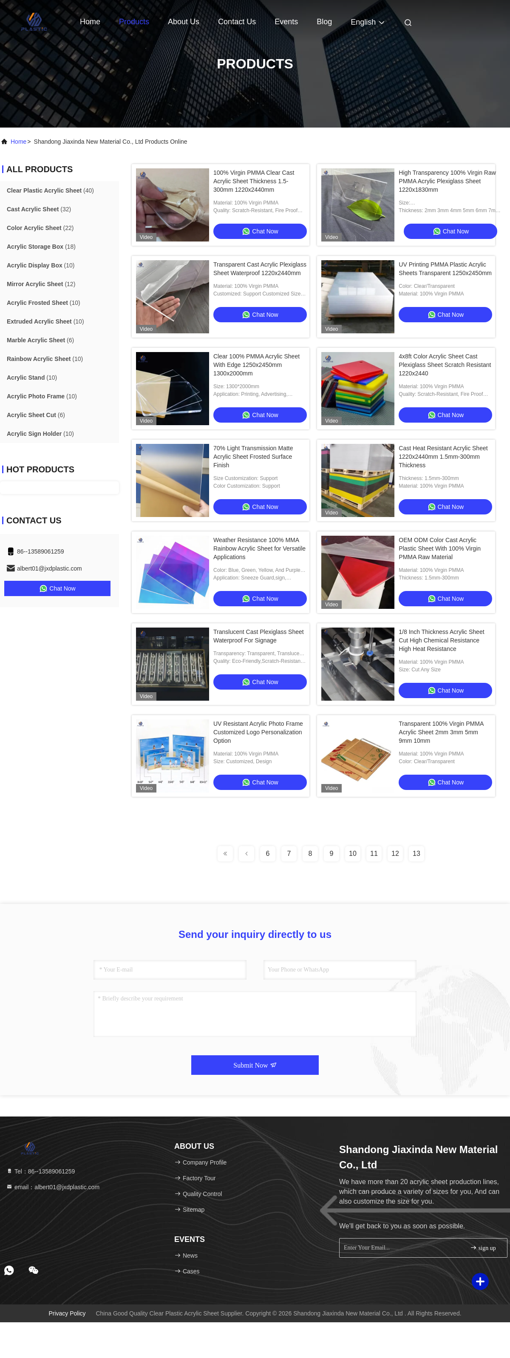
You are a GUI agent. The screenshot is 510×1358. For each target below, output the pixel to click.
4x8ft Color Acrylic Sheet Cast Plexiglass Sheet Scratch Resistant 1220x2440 (445, 365)
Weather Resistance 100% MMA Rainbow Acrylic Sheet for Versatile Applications (259, 548)
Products (134, 21)
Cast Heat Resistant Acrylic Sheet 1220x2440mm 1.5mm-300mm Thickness (443, 457)
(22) (40, 227)
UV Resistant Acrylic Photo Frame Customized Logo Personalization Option (258, 732)
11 (374, 853)
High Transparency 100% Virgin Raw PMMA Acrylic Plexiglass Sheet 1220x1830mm (447, 181)
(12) (41, 284)
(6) (40, 340)
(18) (41, 246)
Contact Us (237, 21)
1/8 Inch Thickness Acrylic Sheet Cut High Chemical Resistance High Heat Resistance (441, 640)
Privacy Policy (66, 1313)
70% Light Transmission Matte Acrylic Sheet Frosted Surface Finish (253, 457)
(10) (41, 265)
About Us (183, 21)
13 (416, 853)
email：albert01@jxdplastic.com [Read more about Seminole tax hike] (52, 1187)
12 (395, 853)
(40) (50, 190)
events (286, 21)
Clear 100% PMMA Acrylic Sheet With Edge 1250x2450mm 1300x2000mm (256, 365)
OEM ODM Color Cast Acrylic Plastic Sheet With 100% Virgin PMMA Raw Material (440, 548)
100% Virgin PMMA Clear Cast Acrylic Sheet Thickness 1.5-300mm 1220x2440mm (253, 181)
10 (353, 853)
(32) (39, 209)
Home (90, 21)
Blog (324, 21)
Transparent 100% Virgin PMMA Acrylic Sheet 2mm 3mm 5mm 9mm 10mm (441, 732)
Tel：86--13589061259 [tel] (40, 1171)
